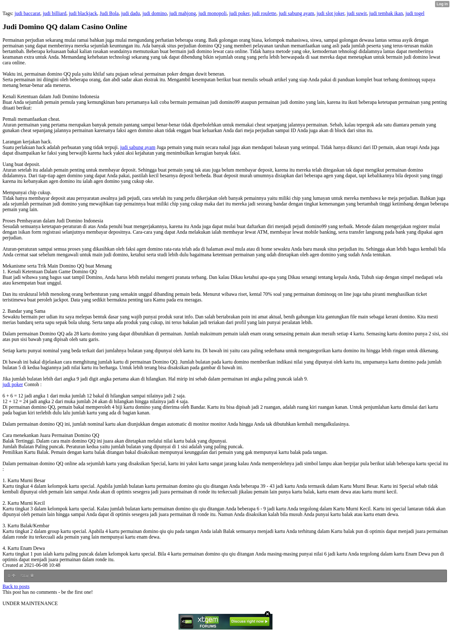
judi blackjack (83, 13)
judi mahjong (182, 13)
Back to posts (16, 586)
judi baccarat (27, 13)
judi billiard (54, 13)
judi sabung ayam (296, 13)
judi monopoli (212, 13)
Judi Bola (109, 13)
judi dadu (130, 13)
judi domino (155, 13)
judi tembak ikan (386, 13)
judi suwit (357, 13)
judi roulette (264, 13)
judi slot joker (330, 13)
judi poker (239, 13)
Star (27, 575)
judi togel (414, 13)
